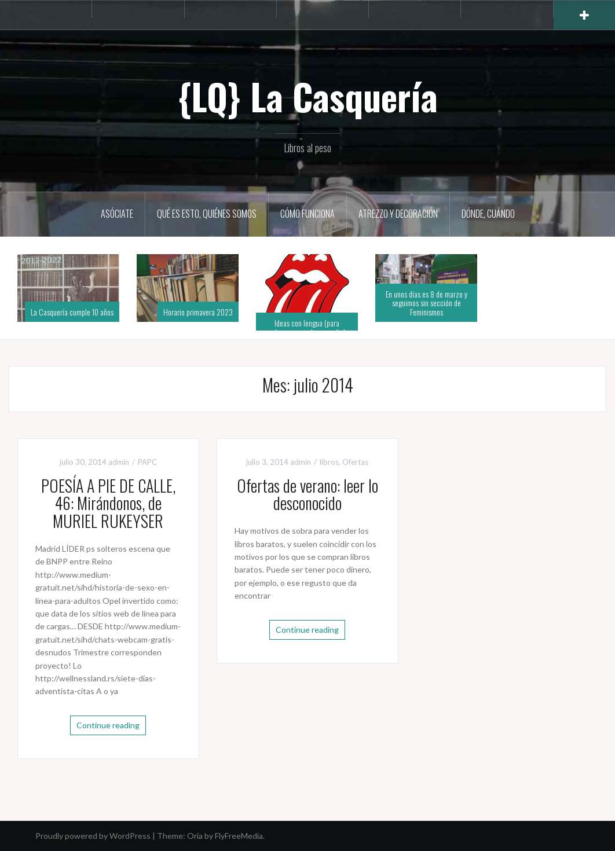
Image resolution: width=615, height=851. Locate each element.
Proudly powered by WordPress (93, 836)
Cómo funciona (307, 214)
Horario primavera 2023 (198, 312)
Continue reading (108, 725)
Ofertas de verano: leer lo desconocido (307, 494)
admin (118, 462)
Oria (195, 836)
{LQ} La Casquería (308, 96)
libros (329, 462)
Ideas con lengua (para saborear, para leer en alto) (307, 327)
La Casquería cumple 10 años (72, 312)
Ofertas (355, 462)
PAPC (147, 462)
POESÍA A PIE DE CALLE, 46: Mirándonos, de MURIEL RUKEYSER (108, 503)
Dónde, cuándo (488, 214)
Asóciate (117, 214)
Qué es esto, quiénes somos (207, 214)
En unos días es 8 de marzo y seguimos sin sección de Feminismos (426, 303)
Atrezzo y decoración (398, 214)
